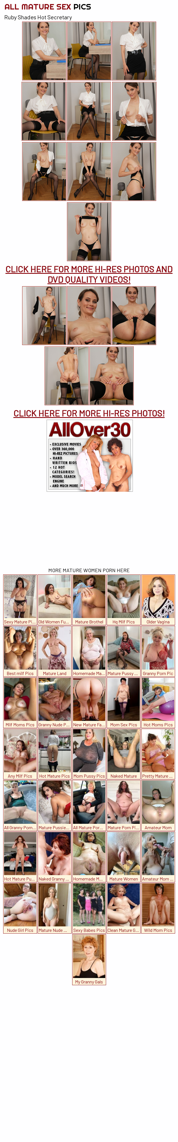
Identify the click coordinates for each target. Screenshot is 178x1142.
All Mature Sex (47, 6)
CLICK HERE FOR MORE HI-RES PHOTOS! (89, 413)
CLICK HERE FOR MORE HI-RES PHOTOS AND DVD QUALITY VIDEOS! (89, 274)
